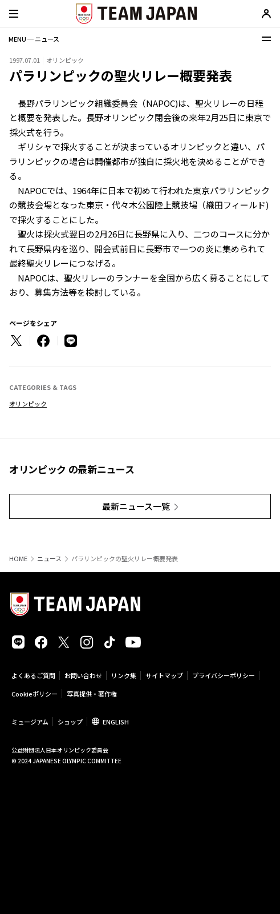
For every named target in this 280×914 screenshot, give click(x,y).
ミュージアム (29, 721)
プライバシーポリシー (223, 675)
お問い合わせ (83, 675)
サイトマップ (164, 675)
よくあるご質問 (33, 675)
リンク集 (123, 675)
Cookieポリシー (34, 693)
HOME (18, 558)
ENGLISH (116, 721)
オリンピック (28, 403)
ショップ (70, 721)
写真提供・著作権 (92, 693)
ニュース (49, 558)
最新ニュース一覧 (136, 506)
